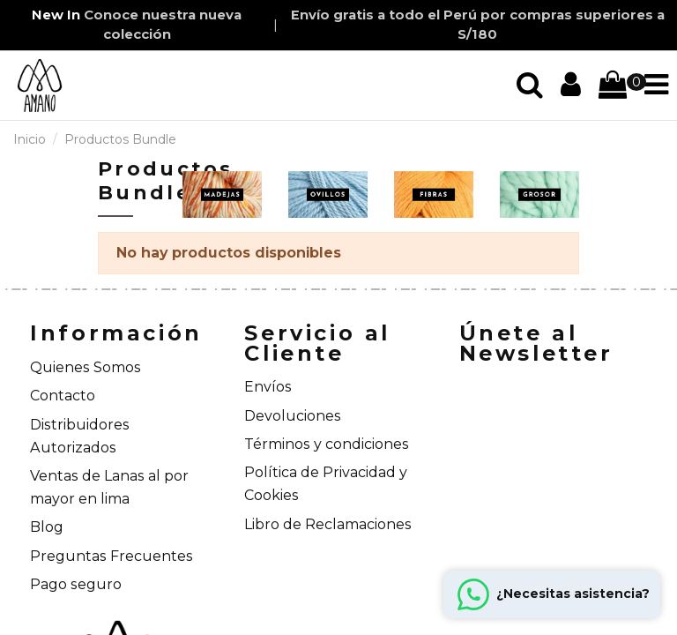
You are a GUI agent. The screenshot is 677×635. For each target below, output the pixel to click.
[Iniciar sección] (530, 85)
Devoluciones (292, 415)
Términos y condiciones (326, 444)
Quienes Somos (85, 367)
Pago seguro (76, 584)
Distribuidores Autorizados (80, 436)
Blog (46, 527)
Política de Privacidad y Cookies (325, 484)
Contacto (62, 395)
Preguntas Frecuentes (111, 556)
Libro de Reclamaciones (328, 524)
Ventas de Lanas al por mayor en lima (109, 487)
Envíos (268, 386)
